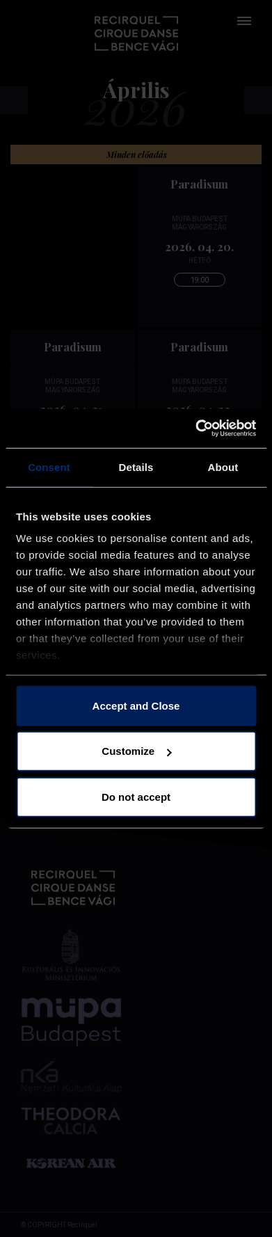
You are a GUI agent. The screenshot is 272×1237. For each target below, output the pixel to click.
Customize (136, 751)
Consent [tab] (49, 466)
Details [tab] (136, 466)
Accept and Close (136, 705)
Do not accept (136, 796)
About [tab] (223, 466)
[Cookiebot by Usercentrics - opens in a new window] (195, 429)
